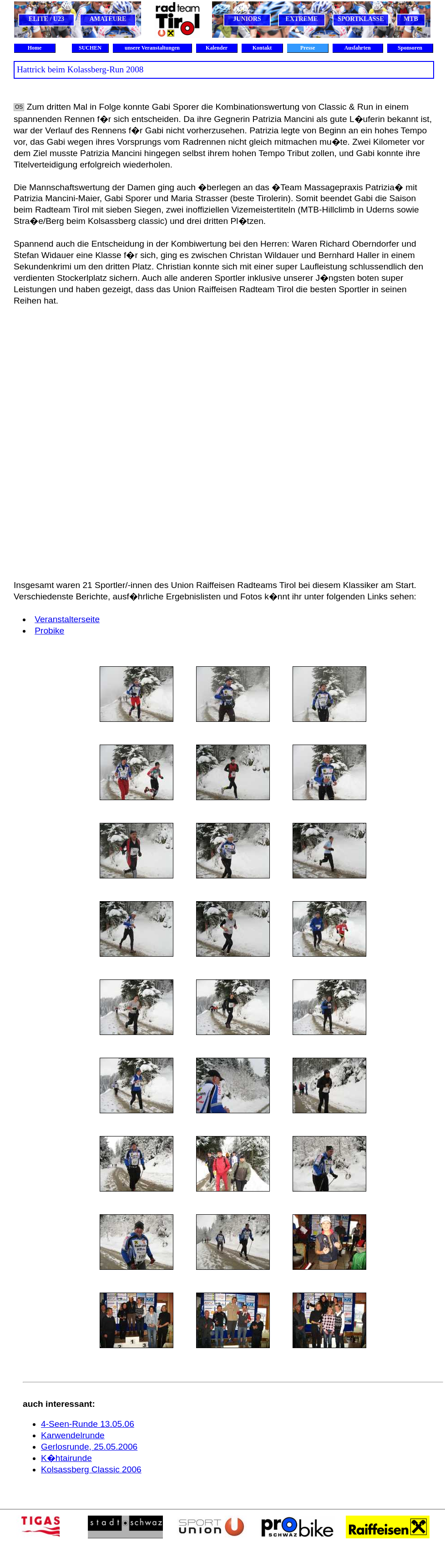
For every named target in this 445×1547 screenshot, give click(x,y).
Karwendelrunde (73, 1435)
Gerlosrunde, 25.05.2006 (89, 1446)
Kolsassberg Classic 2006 (91, 1469)
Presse (307, 48)
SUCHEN (90, 48)
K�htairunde (66, 1458)
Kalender (216, 48)
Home (35, 48)
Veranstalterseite (67, 619)
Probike (49, 630)
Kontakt (262, 48)
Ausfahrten (357, 48)
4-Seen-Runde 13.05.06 (87, 1424)
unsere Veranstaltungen (152, 48)
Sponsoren (410, 48)
